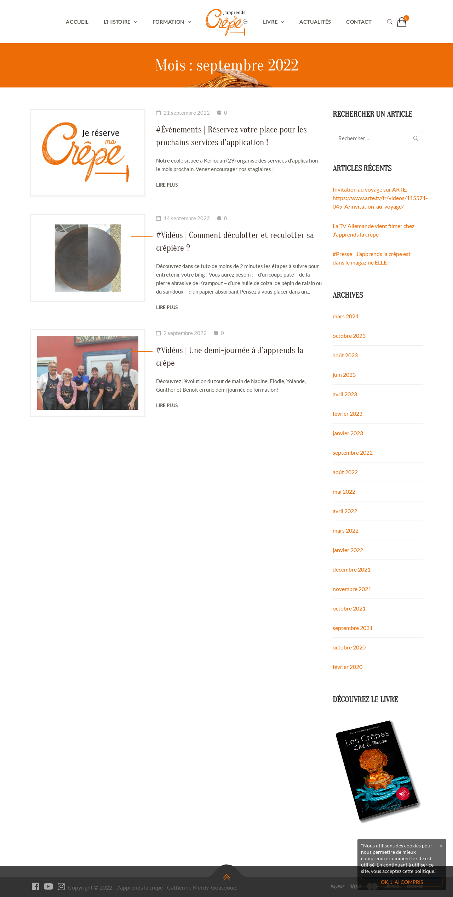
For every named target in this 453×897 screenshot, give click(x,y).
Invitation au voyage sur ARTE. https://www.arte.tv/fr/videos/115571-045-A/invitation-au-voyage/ (380, 198)
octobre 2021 (349, 608)
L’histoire (117, 22)
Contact (359, 22)
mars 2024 (346, 316)
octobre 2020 (349, 647)
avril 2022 (345, 510)
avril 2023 (345, 394)
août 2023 (345, 355)
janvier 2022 (348, 549)
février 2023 (347, 413)
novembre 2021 (352, 588)
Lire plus (167, 185)
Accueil (77, 22)
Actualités (315, 22)
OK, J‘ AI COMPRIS (402, 882)
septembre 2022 (353, 452)
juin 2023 (344, 374)
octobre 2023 (349, 335)
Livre (270, 22)
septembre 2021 (353, 627)
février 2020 (347, 666)
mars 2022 (346, 530)
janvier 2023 (348, 433)
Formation (168, 22)
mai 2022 (344, 491)
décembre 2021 (352, 569)
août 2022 (345, 472)
